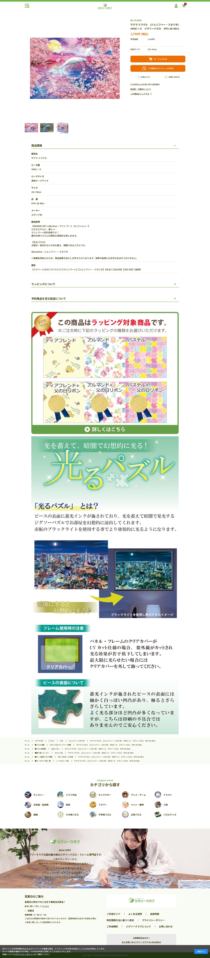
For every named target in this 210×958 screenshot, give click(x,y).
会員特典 (154, 914)
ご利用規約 (112, 926)
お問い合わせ (174, 77)
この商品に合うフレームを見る (161, 68)
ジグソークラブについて (138, 926)
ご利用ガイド (113, 914)
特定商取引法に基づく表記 (120, 920)
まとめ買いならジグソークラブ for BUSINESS (141, 942)
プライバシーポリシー (153, 920)
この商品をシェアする (139, 93)
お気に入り (145, 77)
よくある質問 (135, 914)
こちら (46, 906)
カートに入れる (160, 59)
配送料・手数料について (140, 89)
